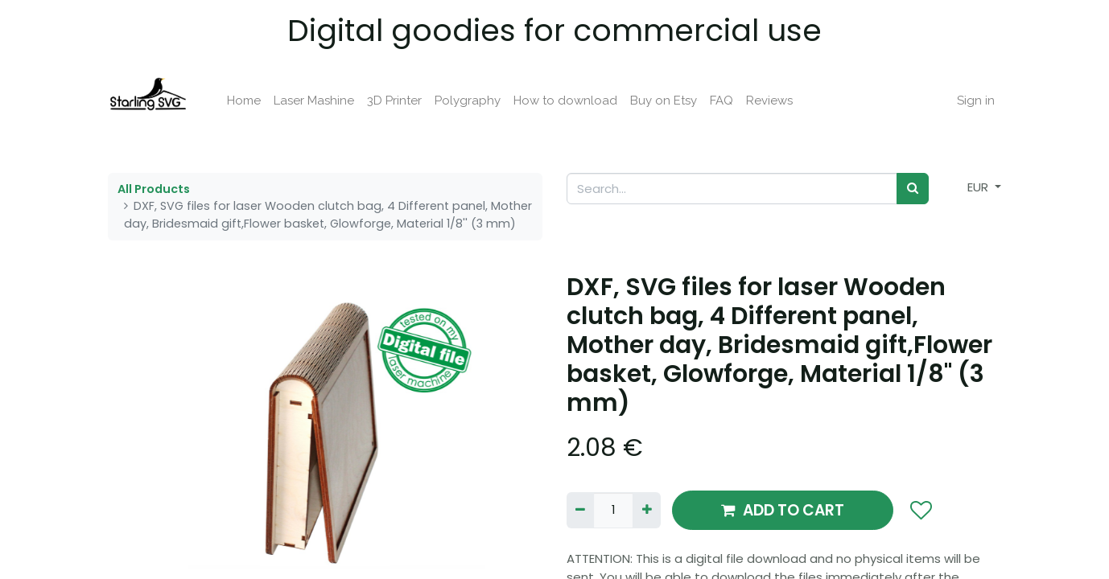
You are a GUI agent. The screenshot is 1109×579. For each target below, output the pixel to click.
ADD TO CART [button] (782, 510)
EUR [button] (979, 187)
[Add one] (646, 510)
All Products (153, 189)
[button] (920, 511)
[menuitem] (244, 101)
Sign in (976, 100)
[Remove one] (580, 510)
